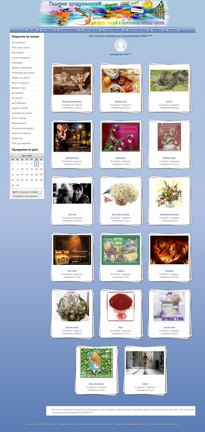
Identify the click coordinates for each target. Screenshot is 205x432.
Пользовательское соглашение (163, 424)
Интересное (157, 30)
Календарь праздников (68, 30)
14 (41, 169)
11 (27, 169)
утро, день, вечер (21, 47)
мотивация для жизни (23, 72)
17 (22, 174)
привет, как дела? (21, 77)
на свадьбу (17, 97)
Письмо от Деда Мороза (137, 30)
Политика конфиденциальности (130, 424)
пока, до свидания (21, 143)
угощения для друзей (23, 128)
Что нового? (172, 30)
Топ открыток (18, 42)
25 (27, 180)
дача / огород (19, 118)
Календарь (17, 62)
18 (27, 174)
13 (36, 169)
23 (17, 180)
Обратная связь (66, 424)
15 (13, 174)
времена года (19, 87)
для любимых (19, 102)
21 (41, 174)
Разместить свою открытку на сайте (94, 424)
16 (17, 174)
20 (36, 174)
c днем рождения (21, 57)
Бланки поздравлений (113, 30)
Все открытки (47, 30)
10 (22, 169)
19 (32, 174)
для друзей (17, 92)
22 (13, 180)
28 (41, 180)
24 (22, 180)
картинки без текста (22, 113)
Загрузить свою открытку (25, 196)
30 (17, 185)
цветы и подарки (20, 82)
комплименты (19, 123)
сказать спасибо (20, 108)
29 (13, 185)
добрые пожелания (22, 67)
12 (32, 169)
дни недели (18, 52)
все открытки (116, 54)
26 (32, 180)
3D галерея (32, 30)
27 (36, 180)
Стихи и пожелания (91, 30)
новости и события (21, 133)
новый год (17, 138)
